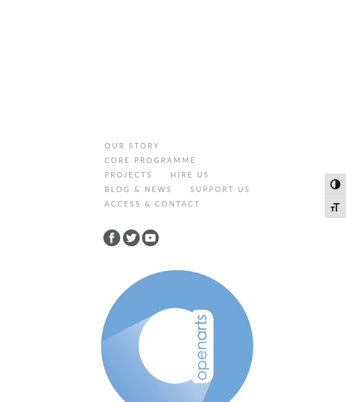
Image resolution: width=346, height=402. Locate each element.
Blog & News (138, 63)
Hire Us (190, 49)
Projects (129, 49)
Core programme (150, 34)
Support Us (220, 63)
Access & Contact (153, 78)
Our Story (132, 20)
